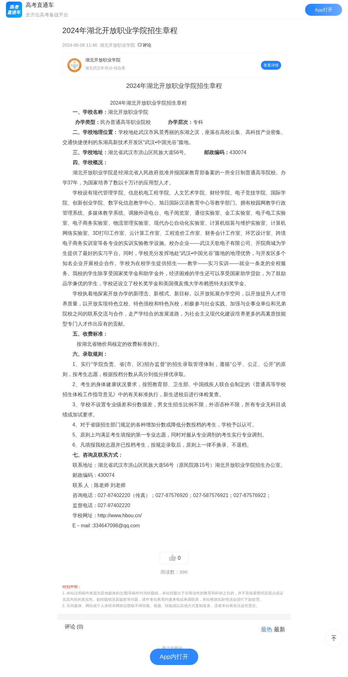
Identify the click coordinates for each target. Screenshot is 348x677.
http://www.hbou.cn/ (120, 515)
